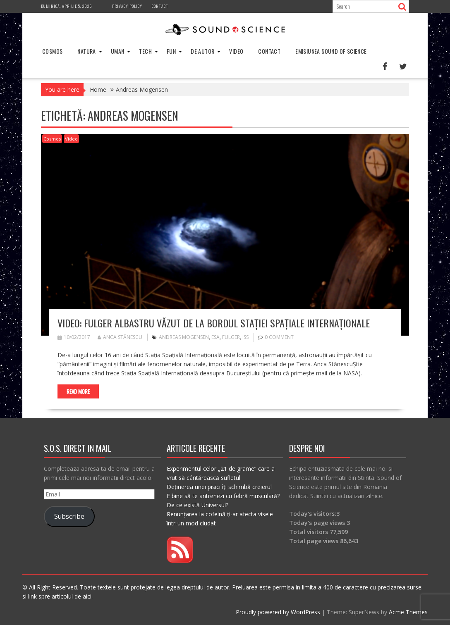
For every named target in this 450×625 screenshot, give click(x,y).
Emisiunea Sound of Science (330, 51)
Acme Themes (408, 612)
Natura (86, 51)
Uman (117, 51)
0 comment (279, 337)
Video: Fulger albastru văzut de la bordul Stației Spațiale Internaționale (213, 322)
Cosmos (52, 51)
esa (215, 337)
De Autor (202, 51)
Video (236, 51)
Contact (160, 6)
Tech (145, 51)
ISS (245, 337)
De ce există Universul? (197, 505)
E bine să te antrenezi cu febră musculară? (223, 496)
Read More (78, 391)
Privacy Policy (127, 6)
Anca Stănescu (120, 337)
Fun (171, 51)
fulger (231, 337)
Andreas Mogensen (184, 337)
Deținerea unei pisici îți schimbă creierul (219, 487)
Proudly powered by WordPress (278, 612)
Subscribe (69, 516)
